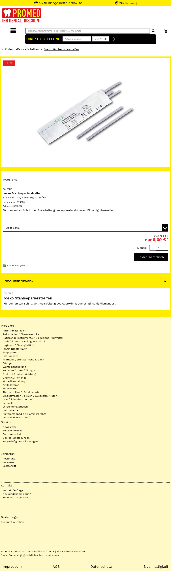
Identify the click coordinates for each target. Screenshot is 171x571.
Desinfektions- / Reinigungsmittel (24, 341)
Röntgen (8, 363)
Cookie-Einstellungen (16, 437)
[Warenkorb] (166, 30)
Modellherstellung (14, 381)
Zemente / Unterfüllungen (19, 370)
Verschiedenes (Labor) (16, 417)
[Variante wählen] (85, 228)
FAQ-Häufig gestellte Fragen (20, 441)
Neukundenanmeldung (17, 493)
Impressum (12, 567)
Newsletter (9, 426)
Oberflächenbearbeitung (18, 399)
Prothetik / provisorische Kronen (23, 359)
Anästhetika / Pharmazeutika (21, 334)
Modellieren (10, 388)
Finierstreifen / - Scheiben (22, 49)
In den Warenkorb (151, 257)
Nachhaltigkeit (156, 567)
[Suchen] (153, 31)
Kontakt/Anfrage (13, 490)
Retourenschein (12, 434)
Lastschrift (9, 465)
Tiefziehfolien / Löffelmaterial (21, 392)
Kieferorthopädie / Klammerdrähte (24, 413)
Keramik (8, 403)
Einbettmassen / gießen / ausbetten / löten (30, 395)
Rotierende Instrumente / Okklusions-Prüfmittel (33, 337)
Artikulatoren (11, 384)
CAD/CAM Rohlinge (14, 377)
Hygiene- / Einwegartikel (18, 345)
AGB (56, 567)
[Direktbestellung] (114, 39)
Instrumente (10, 355)
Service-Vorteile (12, 430)
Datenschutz (101, 567)
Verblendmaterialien (15, 406)
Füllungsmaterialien (15, 348)
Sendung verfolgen (13, 521)
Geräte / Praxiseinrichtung (19, 374)
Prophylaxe (9, 352)
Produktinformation (19, 281)
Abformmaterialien (14, 330)
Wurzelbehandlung (14, 366)
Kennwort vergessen (15, 497)
